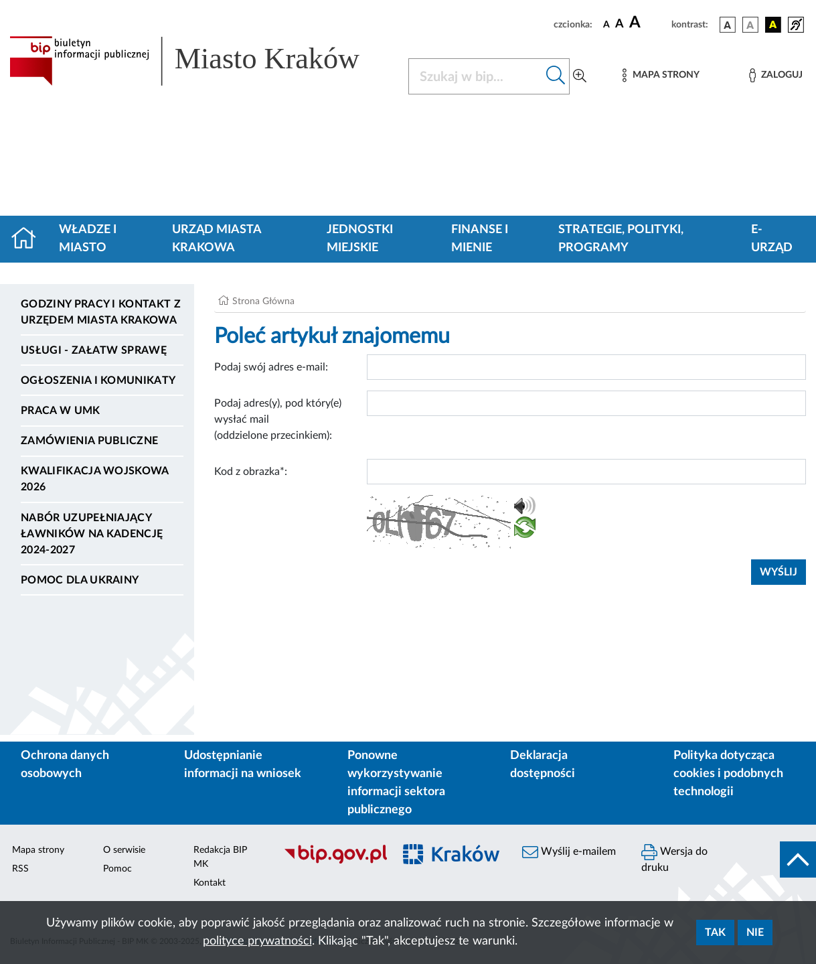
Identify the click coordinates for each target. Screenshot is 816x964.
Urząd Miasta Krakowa (216, 239)
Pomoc (117, 869)
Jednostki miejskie (360, 239)
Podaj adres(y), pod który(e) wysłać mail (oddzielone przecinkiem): (277, 419)
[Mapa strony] (661, 75)
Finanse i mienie (479, 239)
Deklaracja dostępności (542, 765)
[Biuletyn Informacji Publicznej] (331, 861)
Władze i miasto (87, 239)
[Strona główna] (29, 239)
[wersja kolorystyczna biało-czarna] (750, 25)
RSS (20, 869)
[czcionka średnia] (619, 24)
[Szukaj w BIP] (475, 76)
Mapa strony (38, 850)
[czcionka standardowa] (606, 24)
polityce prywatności (257, 941)
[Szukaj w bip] (556, 76)
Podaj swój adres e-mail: (271, 367)
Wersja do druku (674, 858)
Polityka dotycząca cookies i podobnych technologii (728, 774)
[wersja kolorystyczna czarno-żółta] (773, 25)
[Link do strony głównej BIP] (201, 60)
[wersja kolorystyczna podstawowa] (728, 25)
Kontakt (209, 883)
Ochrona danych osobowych (65, 765)
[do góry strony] (798, 859)
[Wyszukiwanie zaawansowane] (579, 76)
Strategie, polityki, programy (620, 239)
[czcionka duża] (648, 23)
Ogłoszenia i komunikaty (98, 380)
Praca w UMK (60, 410)
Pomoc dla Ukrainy (80, 580)
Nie (755, 932)
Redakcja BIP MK (220, 857)
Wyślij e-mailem (569, 852)
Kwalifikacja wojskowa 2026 (95, 479)
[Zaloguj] (776, 75)
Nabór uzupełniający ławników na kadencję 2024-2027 (92, 533)
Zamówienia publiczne (89, 440)
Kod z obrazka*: (250, 471)
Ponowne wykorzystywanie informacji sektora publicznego (396, 783)
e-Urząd (772, 239)
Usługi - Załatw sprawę (94, 350)
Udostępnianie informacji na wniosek (242, 765)
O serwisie (124, 850)
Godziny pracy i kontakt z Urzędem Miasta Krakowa (101, 312)
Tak (715, 932)
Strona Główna (263, 301)
